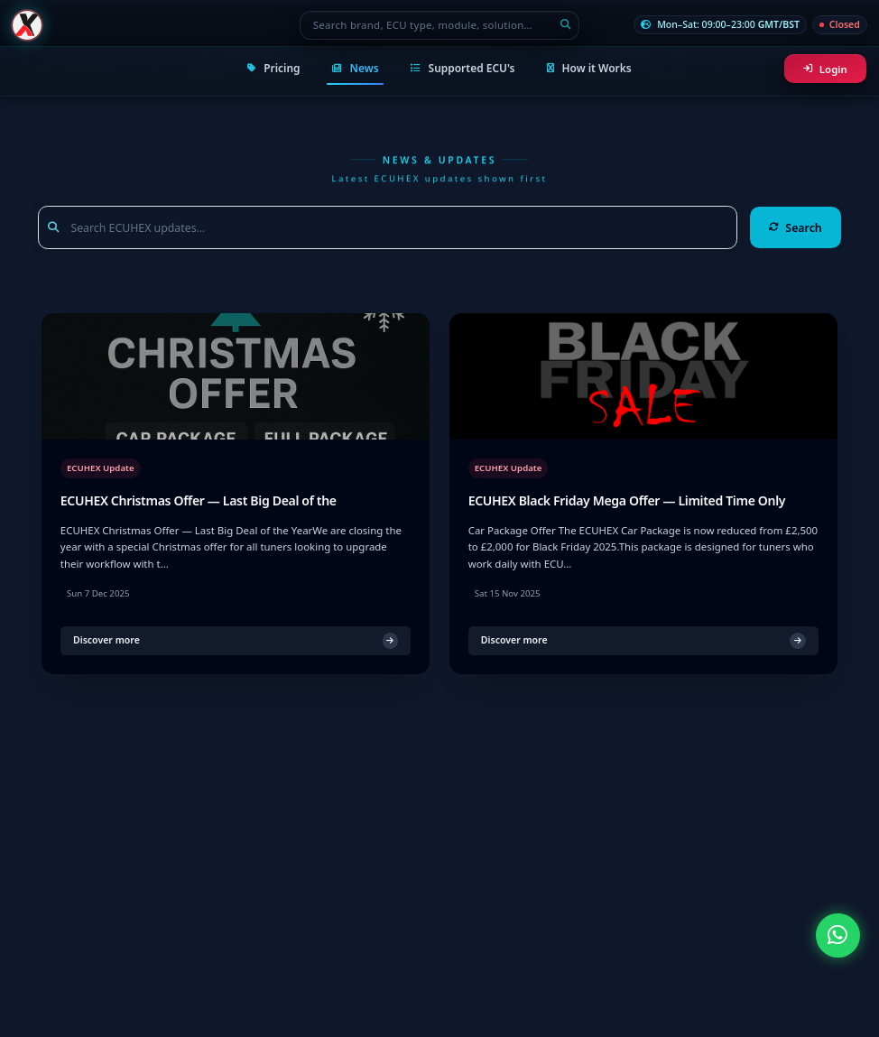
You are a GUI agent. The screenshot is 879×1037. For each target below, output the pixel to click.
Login (825, 69)
